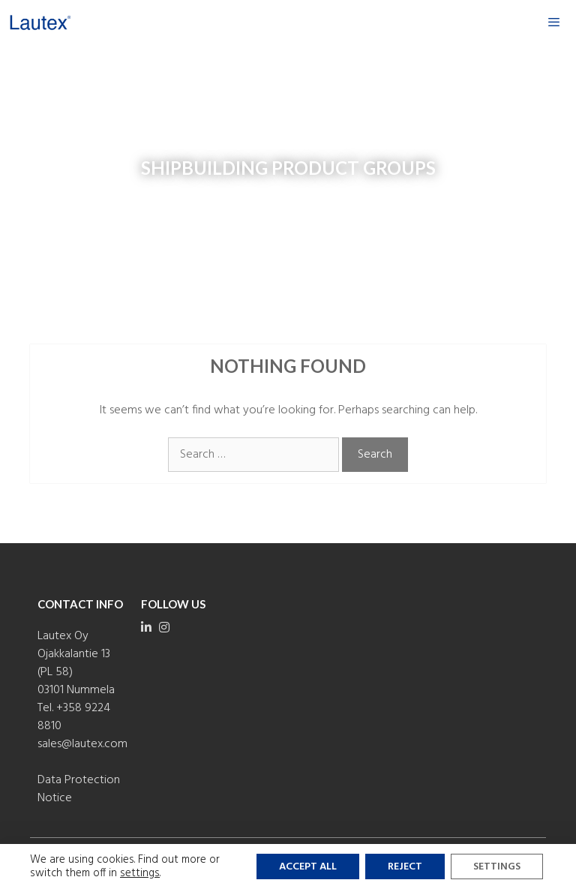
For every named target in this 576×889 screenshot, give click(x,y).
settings (140, 873)
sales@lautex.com (83, 744)
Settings (496, 866)
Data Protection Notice (79, 789)
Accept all (308, 866)
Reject (405, 866)
